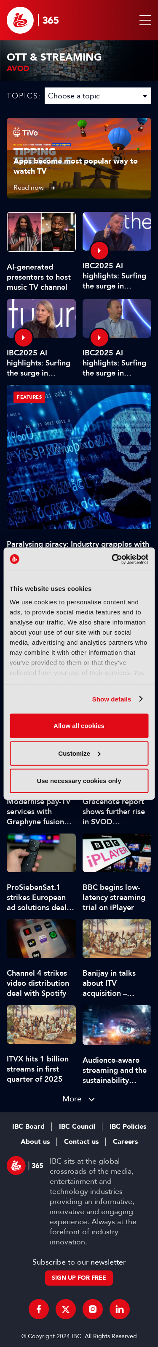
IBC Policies (128, 1126)
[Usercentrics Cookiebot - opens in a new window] (112, 558)
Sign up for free (79, 1278)
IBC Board (28, 1126)
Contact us (81, 1141)
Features (29, 397)
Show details (111, 698)
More (72, 1098)
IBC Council (77, 1126)
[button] (143, 20)
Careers (125, 1141)
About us (35, 1141)
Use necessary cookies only (79, 780)
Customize (79, 753)
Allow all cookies (79, 725)
